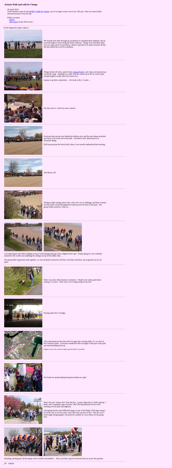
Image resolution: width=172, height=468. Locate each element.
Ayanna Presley (78, 72)
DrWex (12, 20)
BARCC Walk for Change (39, 11)
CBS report (13, 22)
